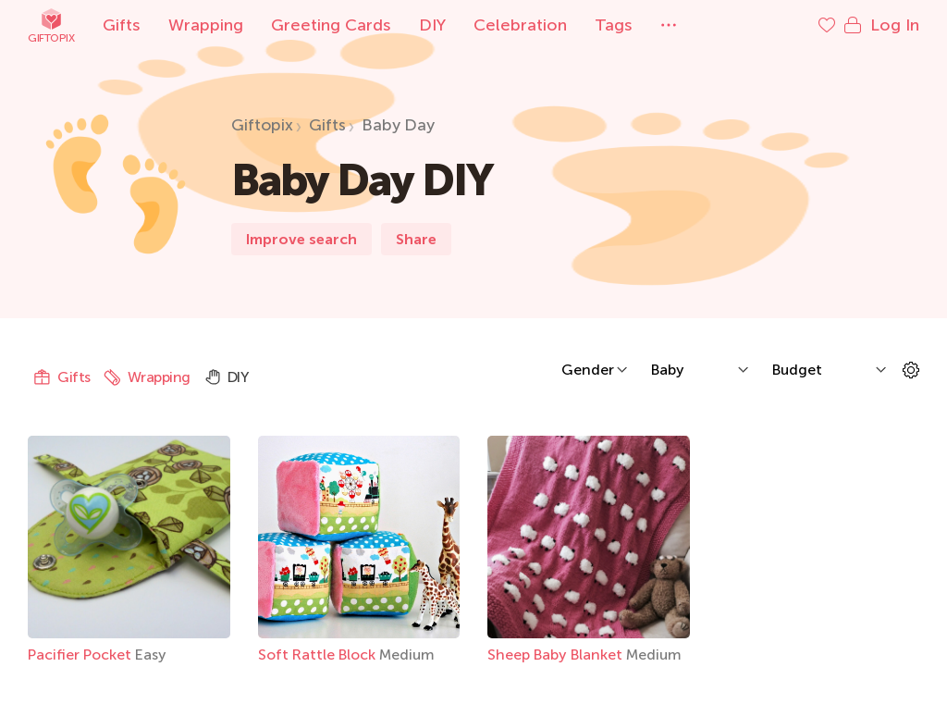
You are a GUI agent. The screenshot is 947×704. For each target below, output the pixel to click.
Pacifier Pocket (81, 654)
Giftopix (51, 25)
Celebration (520, 25)
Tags (614, 25)
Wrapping (205, 25)
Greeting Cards (331, 25)
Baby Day (398, 125)
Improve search (301, 239)
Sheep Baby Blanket (556, 654)
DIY (432, 25)
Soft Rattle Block (318, 654)
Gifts (122, 25)
